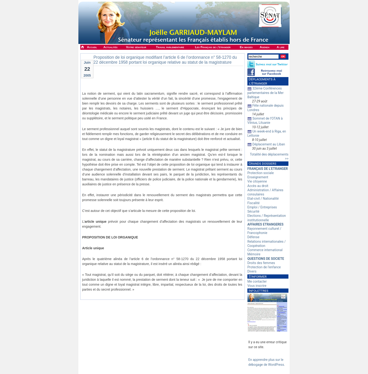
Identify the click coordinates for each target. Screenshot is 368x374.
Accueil (92, 47)
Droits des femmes (261, 263)
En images (246, 47)
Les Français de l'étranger (212, 47)
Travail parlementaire (170, 47)
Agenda (265, 47)
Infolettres (258, 290)
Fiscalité (253, 203)
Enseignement (257, 177)
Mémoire (253, 254)
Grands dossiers (262, 163)
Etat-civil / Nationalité (263, 198)
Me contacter (257, 281)
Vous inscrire (256, 286)
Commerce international (265, 250)
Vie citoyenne (257, 181)
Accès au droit (257, 186)
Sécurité (253, 211)
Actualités (111, 47)
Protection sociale (260, 173)
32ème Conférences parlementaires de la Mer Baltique (265, 92)
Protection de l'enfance (264, 267)
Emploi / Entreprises (262, 207)
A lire (280, 47)
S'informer (258, 276)
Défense (253, 237)
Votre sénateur (136, 47)
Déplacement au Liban (268, 144)
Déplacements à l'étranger (261, 81)
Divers (252, 271)
